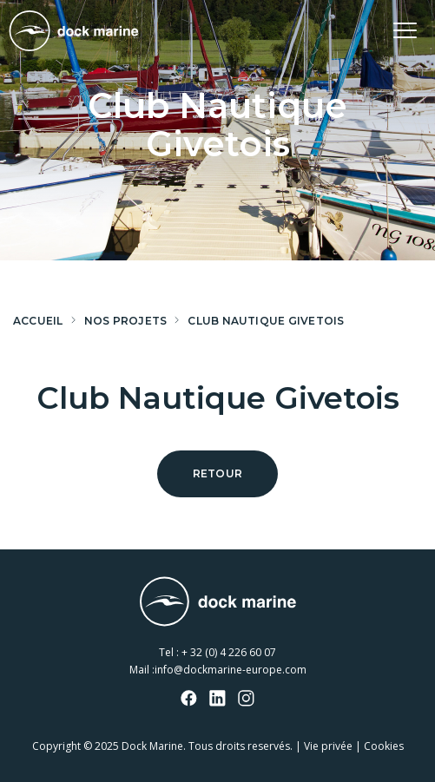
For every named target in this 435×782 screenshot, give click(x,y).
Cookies (384, 746)
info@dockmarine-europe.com (230, 669)
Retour (217, 473)
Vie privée (328, 746)
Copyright (56, 746)
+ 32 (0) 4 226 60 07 (228, 652)
